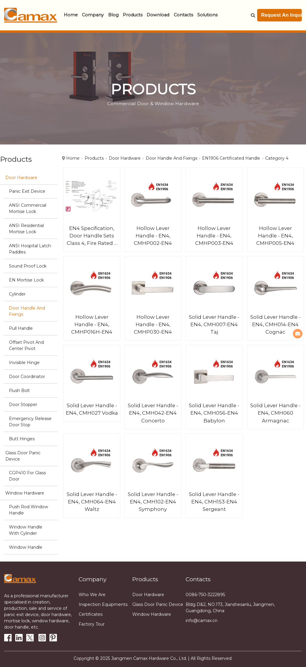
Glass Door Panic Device (23, 456)
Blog (113, 15)
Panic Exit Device (27, 191)
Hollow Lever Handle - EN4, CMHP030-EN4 (153, 324)
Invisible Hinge (24, 362)
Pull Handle (21, 328)
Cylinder (17, 294)
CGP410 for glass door (27, 476)
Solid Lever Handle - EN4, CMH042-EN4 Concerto (153, 412)
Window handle (25, 547)
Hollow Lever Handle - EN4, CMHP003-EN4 (214, 235)
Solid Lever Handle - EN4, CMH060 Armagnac (275, 412)
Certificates (90, 614)
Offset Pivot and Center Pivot (26, 345)
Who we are (92, 594)
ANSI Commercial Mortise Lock (27, 208)
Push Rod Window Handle (28, 510)
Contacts (183, 15)
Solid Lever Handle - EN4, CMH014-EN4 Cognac (275, 324)
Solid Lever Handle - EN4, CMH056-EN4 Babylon (214, 412)
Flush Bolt (19, 390)
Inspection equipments (103, 604)
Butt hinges (22, 438)
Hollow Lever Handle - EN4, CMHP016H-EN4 (91, 324)
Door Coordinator (27, 376)
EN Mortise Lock (26, 280)
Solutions (207, 15)
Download (158, 15)
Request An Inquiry (281, 15)
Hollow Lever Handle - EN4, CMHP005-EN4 (275, 235)
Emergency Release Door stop (30, 421)
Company (93, 15)
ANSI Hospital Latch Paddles (30, 249)
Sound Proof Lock (27, 266)
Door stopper (23, 404)
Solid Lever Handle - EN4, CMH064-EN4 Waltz (92, 501)
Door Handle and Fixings (27, 311)
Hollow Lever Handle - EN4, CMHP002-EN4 (153, 235)
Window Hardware (24, 493)
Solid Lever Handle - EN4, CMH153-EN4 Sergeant (214, 501)
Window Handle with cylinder (25, 530)
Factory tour (92, 624)
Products (132, 15)
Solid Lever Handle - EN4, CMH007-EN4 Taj (214, 324)
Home (71, 15)
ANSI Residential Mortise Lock (26, 228)
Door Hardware (21, 177)
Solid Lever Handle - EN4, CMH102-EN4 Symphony (153, 501)
